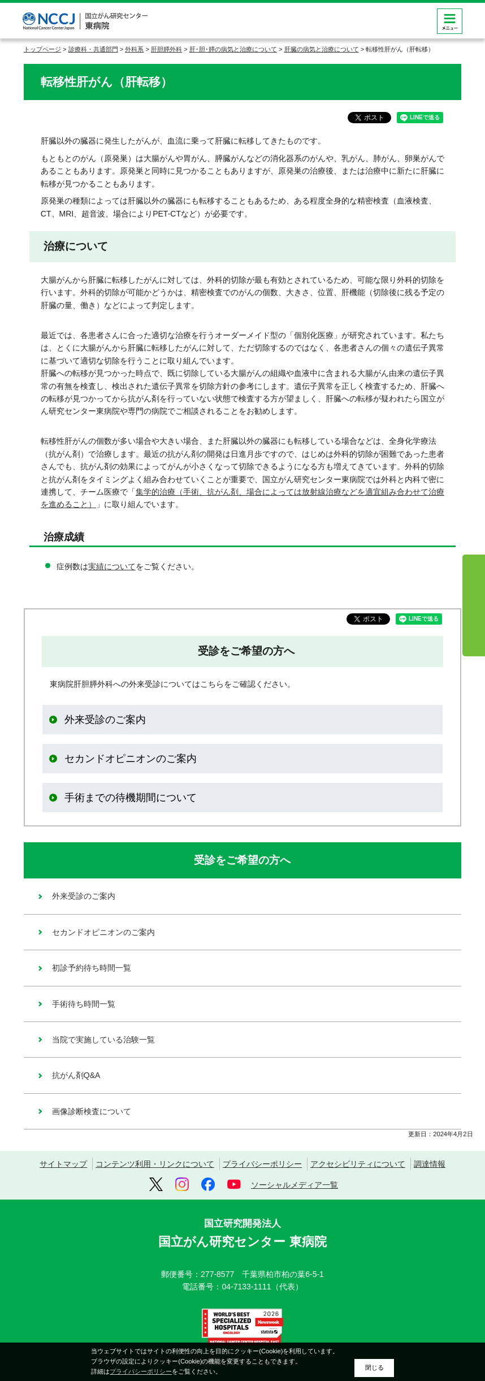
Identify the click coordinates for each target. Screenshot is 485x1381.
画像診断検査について (91, 1111)
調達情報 (429, 1163)
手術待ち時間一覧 (83, 1003)
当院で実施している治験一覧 (103, 1039)
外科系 (134, 49)
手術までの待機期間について (130, 797)
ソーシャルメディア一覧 (294, 1184)
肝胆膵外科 (166, 49)
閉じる (374, 1367)
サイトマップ (63, 1163)
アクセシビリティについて (357, 1163)
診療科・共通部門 (93, 49)
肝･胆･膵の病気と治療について (233, 49)
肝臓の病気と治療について (321, 49)
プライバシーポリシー (262, 1163)
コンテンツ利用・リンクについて (155, 1163)
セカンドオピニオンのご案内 (130, 758)
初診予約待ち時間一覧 (91, 967)
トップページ (42, 49)
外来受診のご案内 (105, 719)
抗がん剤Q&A (76, 1075)
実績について (112, 566)
